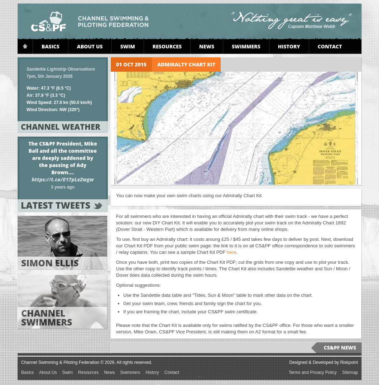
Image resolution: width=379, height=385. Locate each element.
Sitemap (350, 372)
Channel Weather (62, 126)
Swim (127, 46)
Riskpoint (349, 362)
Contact (330, 46)
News (206, 46)
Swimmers (246, 46)
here (231, 252)
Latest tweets (62, 205)
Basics (50, 46)
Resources (167, 46)
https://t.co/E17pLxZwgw (63, 179)
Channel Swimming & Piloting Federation (90, 21)
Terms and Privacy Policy (313, 372)
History (289, 46)
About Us (90, 46)
